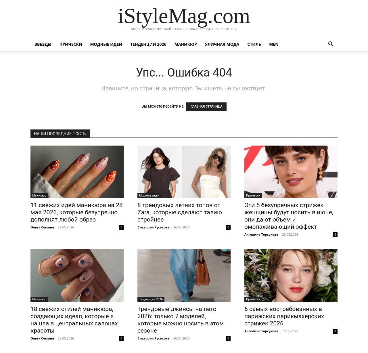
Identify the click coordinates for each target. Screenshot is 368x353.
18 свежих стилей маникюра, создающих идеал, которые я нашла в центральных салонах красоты (74, 320)
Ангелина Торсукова (261, 234)
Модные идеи (106, 44)
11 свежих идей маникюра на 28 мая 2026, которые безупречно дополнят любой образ (76, 212)
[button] (331, 44)
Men (273, 44)
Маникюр (186, 44)
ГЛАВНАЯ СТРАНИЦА (206, 106)
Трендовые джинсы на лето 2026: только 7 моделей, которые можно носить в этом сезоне (180, 320)
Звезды (42, 44)
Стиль (254, 44)
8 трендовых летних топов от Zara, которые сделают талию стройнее (179, 212)
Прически (71, 44)
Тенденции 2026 (148, 44)
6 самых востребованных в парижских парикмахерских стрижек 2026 (284, 316)
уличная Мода (222, 44)
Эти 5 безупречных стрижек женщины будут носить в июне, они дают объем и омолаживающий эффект (288, 216)
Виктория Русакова (153, 227)
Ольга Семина (42, 227)
